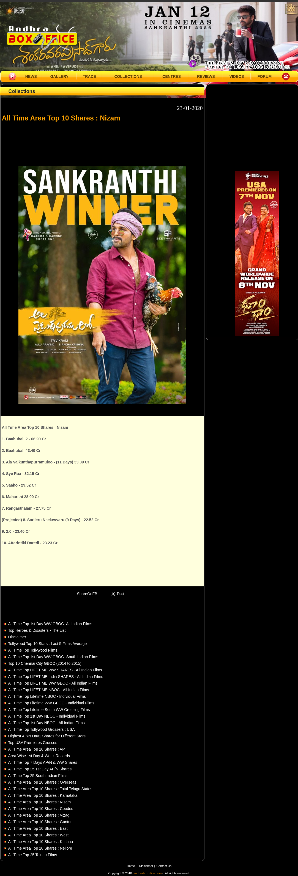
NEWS (31, 76)
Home (131, 865)
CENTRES (171, 76)
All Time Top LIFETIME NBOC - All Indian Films (48, 690)
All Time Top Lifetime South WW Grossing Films (49, 709)
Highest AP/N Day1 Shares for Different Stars (47, 736)
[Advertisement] (102, 141)
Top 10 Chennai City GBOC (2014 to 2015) (44, 663)
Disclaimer (17, 637)
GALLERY (59, 76)
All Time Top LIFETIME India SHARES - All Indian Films (55, 676)
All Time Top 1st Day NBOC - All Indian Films (46, 723)
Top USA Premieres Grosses (32, 742)
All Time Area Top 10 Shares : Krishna (40, 841)
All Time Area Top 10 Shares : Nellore (40, 848)
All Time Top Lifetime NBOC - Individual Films (47, 696)
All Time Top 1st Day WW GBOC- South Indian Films (53, 657)
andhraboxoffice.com (147, 873)
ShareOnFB (87, 594)
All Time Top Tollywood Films (32, 650)
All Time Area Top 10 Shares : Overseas (42, 782)
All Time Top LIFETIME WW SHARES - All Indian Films (55, 670)
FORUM (265, 76)
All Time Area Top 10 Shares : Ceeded (40, 808)
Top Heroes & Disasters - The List (37, 630)
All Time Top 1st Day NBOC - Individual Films (47, 716)
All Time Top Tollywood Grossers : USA (41, 729)
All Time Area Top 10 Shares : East (38, 828)
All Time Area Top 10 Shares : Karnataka (43, 795)
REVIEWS (206, 76)
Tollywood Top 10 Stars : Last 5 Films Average (47, 643)
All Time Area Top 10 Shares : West (38, 835)
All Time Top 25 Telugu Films (32, 855)
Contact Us (164, 865)
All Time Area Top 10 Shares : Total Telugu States (50, 789)
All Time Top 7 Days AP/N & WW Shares (42, 762)
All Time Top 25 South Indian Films (37, 775)
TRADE (89, 76)
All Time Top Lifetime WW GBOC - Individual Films (51, 703)
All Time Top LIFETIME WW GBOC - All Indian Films (53, 683)
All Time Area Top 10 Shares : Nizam (39, 802)
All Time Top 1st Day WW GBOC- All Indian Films (50, 624)
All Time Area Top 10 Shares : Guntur (40, 822)
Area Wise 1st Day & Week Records (39, 756)
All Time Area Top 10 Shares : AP (36, 749)
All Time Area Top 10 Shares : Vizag (39, 815)
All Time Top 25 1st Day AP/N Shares (40, 769)
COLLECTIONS (128, 76)
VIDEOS (236, 76)
